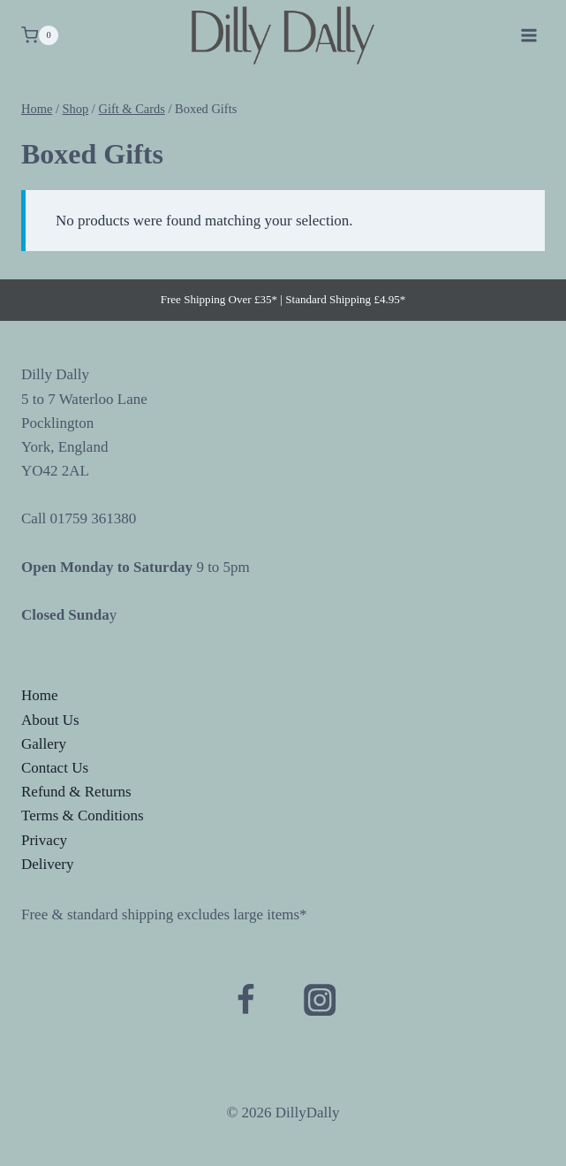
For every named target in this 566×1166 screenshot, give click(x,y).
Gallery (43, 743)
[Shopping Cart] (39, 35)
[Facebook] (246, 1000)
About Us (50, 720)
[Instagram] (320, 1000)
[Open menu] (528, 35)
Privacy (44, 840)
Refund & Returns (76, 791)
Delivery (47, 864)
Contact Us (54, 767)
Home (39, 695)
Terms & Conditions (82, 815)
